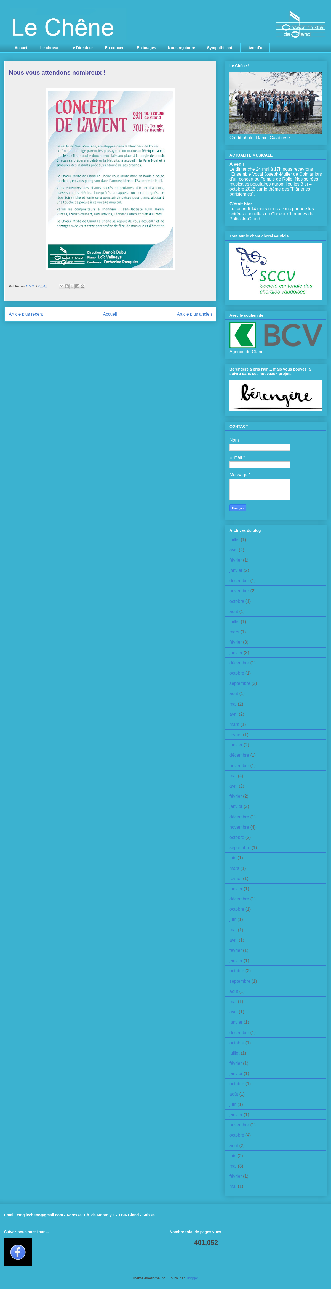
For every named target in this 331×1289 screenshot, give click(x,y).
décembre (239, 580)
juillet (234, 539)
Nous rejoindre (181, 48)
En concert (115, 48)
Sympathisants (221, 48)
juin (232, 857)
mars (234, 632)
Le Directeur (82, 48)
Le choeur (49, 48)
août (233, 611)
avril (233, 550)
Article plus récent (26, 314)
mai (233, 704)
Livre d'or (255, 48)
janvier (235, 570)
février (235, 560)
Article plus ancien (194, 314)
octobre (236, 601)
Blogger (192, 1278)
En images (146, 48)
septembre (239, 683)
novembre (239, 590)
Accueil (21, 48)
